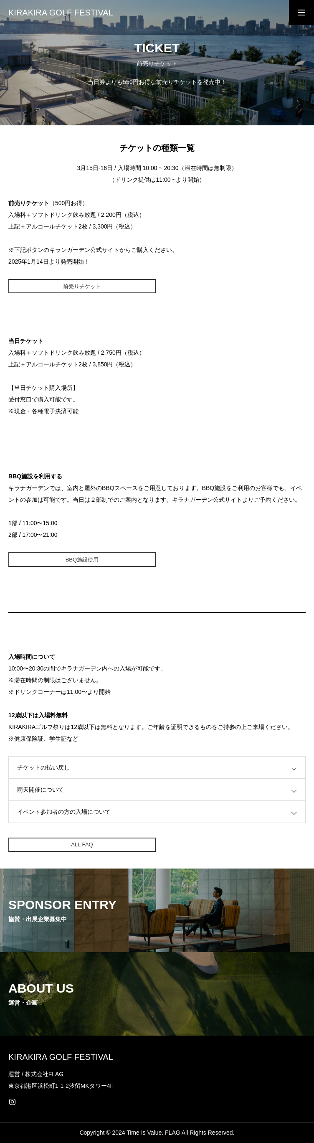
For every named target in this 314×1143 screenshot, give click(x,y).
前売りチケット (82, 286)
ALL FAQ (82, 844)
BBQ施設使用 (82, 559)
